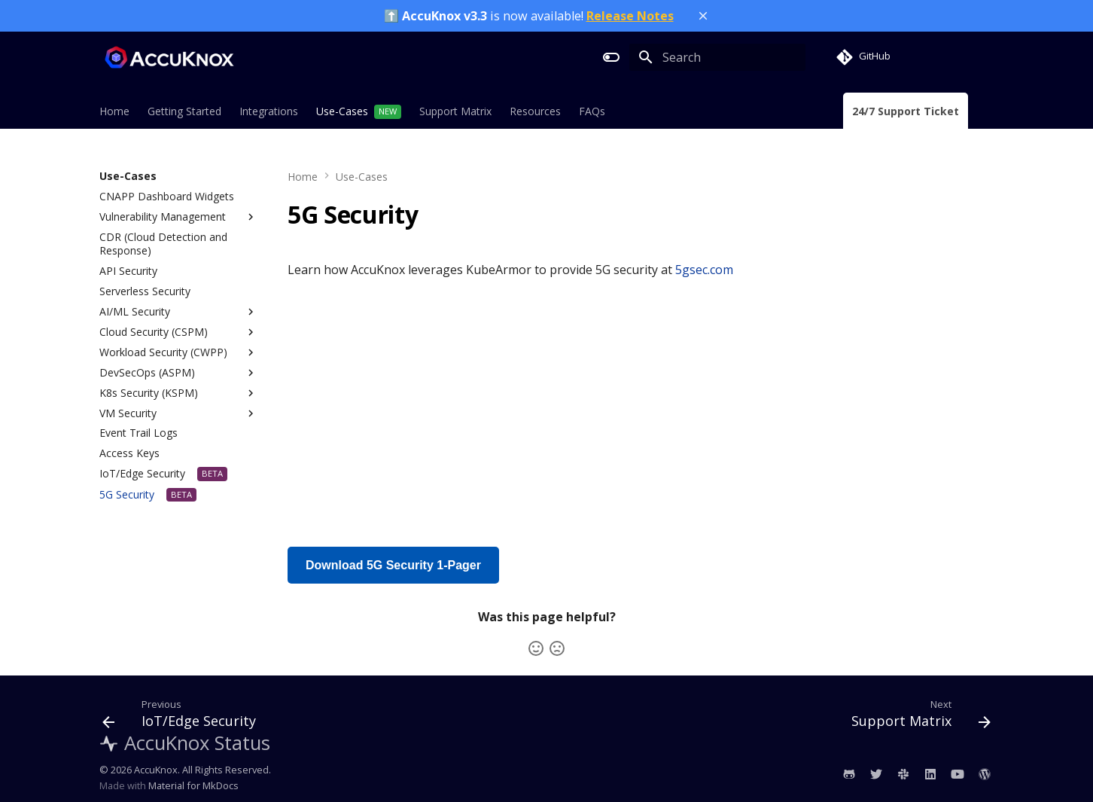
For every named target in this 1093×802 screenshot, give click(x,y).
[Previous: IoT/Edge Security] (183, 717)
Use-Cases (342, 111)
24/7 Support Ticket (905, 111)
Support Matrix (455, 111)
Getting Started (184, 111)
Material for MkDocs (193, 785)
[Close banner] (703, 16)
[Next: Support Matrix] (916, 717)
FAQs (592, 111)
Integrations (268, 111)
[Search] (717, 57)
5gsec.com (704, 269)
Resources (535, 111)
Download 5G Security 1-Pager (393, 565)
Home (114, 111)
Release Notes (630, 16)
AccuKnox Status (184, 743)
